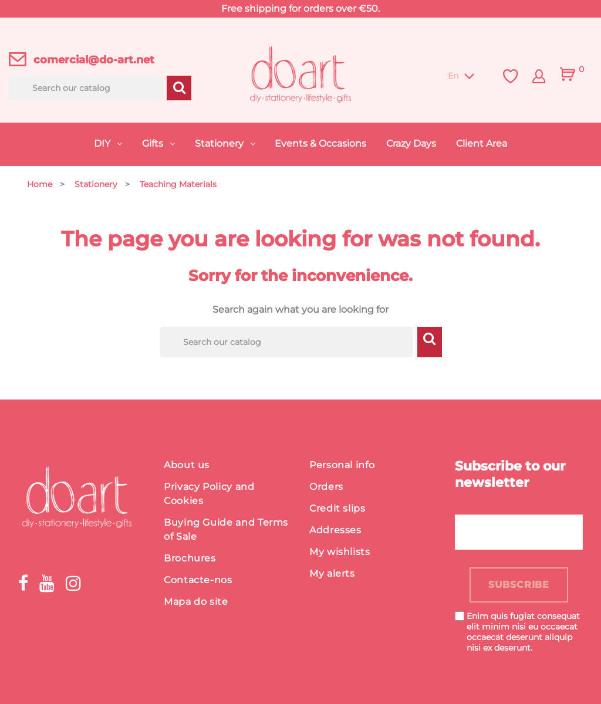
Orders (326, 486)
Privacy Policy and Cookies (209, 493)
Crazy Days (411, 143)
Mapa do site (196, 601)
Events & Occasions (320, 143)
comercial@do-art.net (93, 60)
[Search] (86, 88)
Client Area (481, 143)
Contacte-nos (198, 579)
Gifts (154, 143)
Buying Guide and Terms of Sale (226, 529)
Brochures (190, 558)
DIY (103, 143)
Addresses (335, 530)
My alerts (332, 573)
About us (187, 465)
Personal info (341, 465)
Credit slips (337, 508)
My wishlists (339, 551)
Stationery (220, 143)
